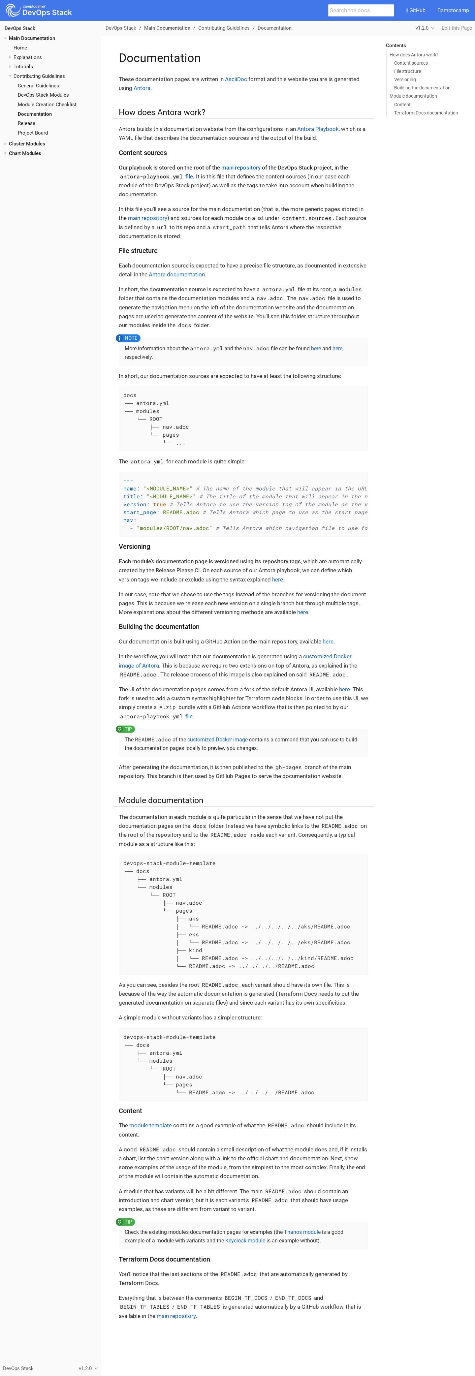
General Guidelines (38, 86)
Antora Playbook (318, 129)
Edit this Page (457, 28)
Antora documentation (177, 274)
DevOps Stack (20, 28)
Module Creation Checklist (47, 105)
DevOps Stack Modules (43, 95)
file (156, 176)
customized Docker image (217, 739)
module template (150, 1125)
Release (26, 123)
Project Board (33, 133)
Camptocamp (453, 10)
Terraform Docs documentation (426, 112)
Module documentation (413, 96)
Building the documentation (422, 87)
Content (402, 104)
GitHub (416, 10)
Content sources (411, 63)
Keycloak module (245, 1240)
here (316, 348)
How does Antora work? (414, 54)
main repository (241, 167)
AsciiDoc (236, 79)
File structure (407, 71)
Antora (142, 88)
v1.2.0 (422, 28)
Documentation (35, 114)
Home (20, 48)
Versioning (405, 79)
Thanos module (302, 1232)
